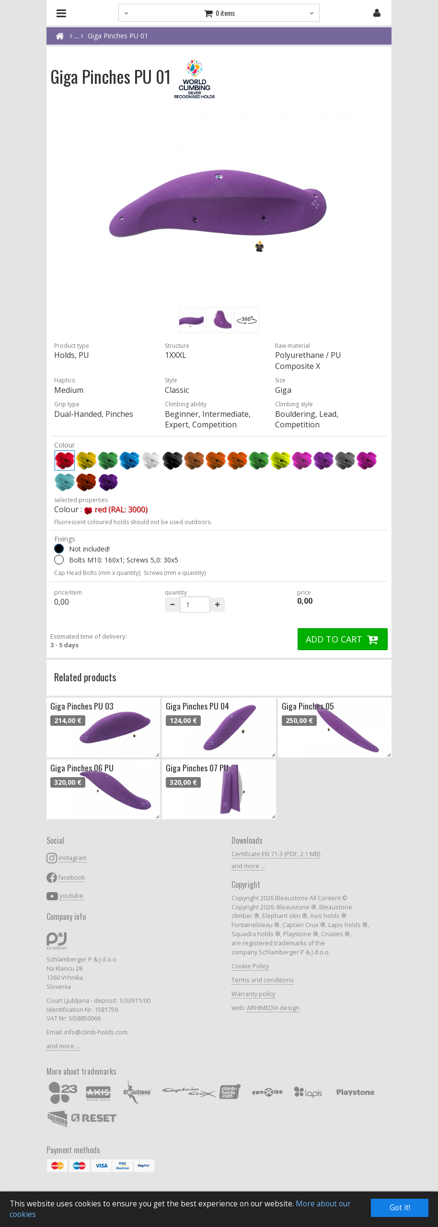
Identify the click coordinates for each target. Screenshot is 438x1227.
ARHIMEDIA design (273, 1008)
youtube (71, 896)
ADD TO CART (343, 639)
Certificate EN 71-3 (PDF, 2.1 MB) (275, 854)
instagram (72, 858)
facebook (71, 877)
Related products (85, 676)
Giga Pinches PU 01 (118, 35)
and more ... (63, 1046)
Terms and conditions (262, 980)
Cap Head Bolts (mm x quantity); (97, 573)
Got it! (400, 1208)
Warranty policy (253, 994)
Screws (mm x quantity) (175, 573)
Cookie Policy (250, 966)
